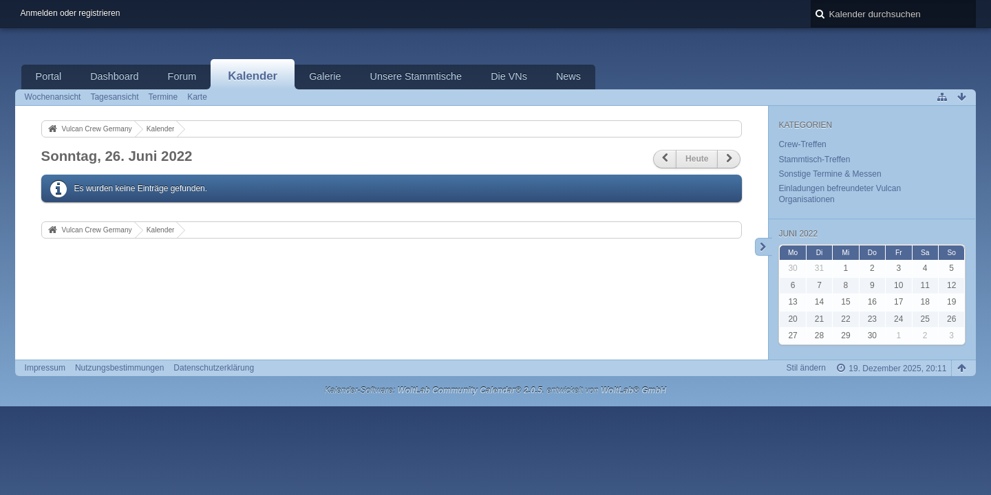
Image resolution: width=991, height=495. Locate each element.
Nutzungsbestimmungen (119, 368)
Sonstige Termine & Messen (829, 174)
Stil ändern (806, 368)
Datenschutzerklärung (213, 368)
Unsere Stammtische (416, 76)
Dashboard (114, 76)
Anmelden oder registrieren (70, 13)
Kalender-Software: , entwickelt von (496, 390)
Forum (182, 76)
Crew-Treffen (802, 144)
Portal (49, 76)
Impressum (45, 368)
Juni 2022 (798, 234)
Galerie (325, 76)
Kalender (252, 75)
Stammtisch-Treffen (814, 159)
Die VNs (509, 76)
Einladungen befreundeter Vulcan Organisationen (839, 194)
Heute (696, 159)
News (568, 76)
